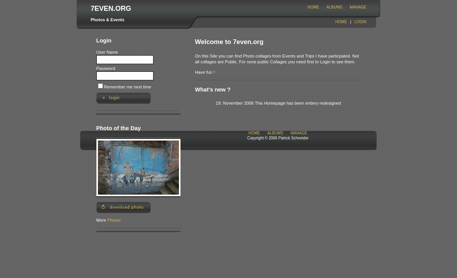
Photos (114, 220)
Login (360, 22)
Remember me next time (127, 87)
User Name (107, 52)
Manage (358, 7)
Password (105, 68)
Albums (334, 7)
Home (313, 7)
